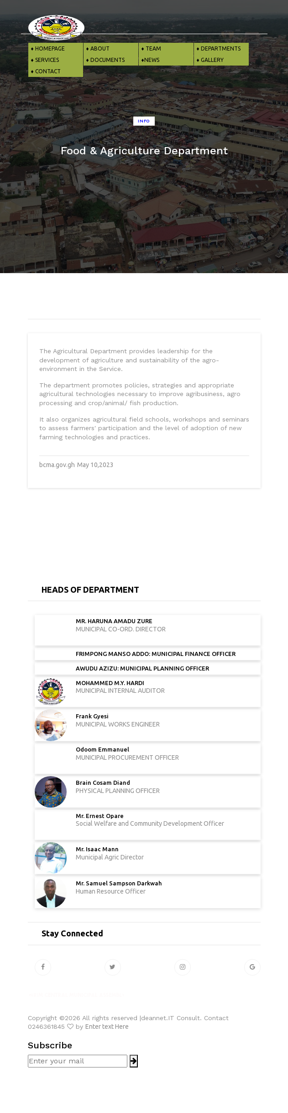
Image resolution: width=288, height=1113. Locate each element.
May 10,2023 (95, 464)
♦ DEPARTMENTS (217, 48)
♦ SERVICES (43, 60)
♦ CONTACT (44, 71)
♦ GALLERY (209, 60)
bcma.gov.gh (57, 464)
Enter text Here (107, 1026)
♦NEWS (149, 60)
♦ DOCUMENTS (104, 60)
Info (144, 120)
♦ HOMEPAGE (46, 48)
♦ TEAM (150, 48)
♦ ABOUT (97, 48)
